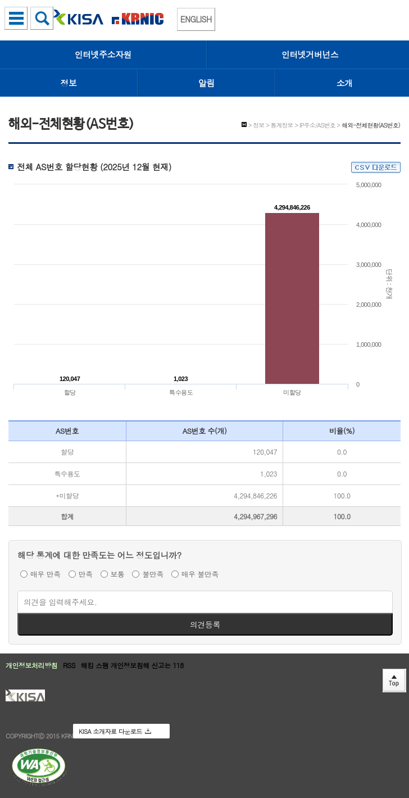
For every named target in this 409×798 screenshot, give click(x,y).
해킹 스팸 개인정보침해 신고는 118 (132, 665)
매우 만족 (45, 573)
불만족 (152, 573)
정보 (69, 83)
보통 (118, 573)
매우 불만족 (200, 573)
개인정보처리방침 (31, 665)
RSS (69, 665)
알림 (206, 83)
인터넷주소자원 (103, 54)
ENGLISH (196, 19)
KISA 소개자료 (115, 731)
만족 (86, 573)
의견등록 (205, 624)
